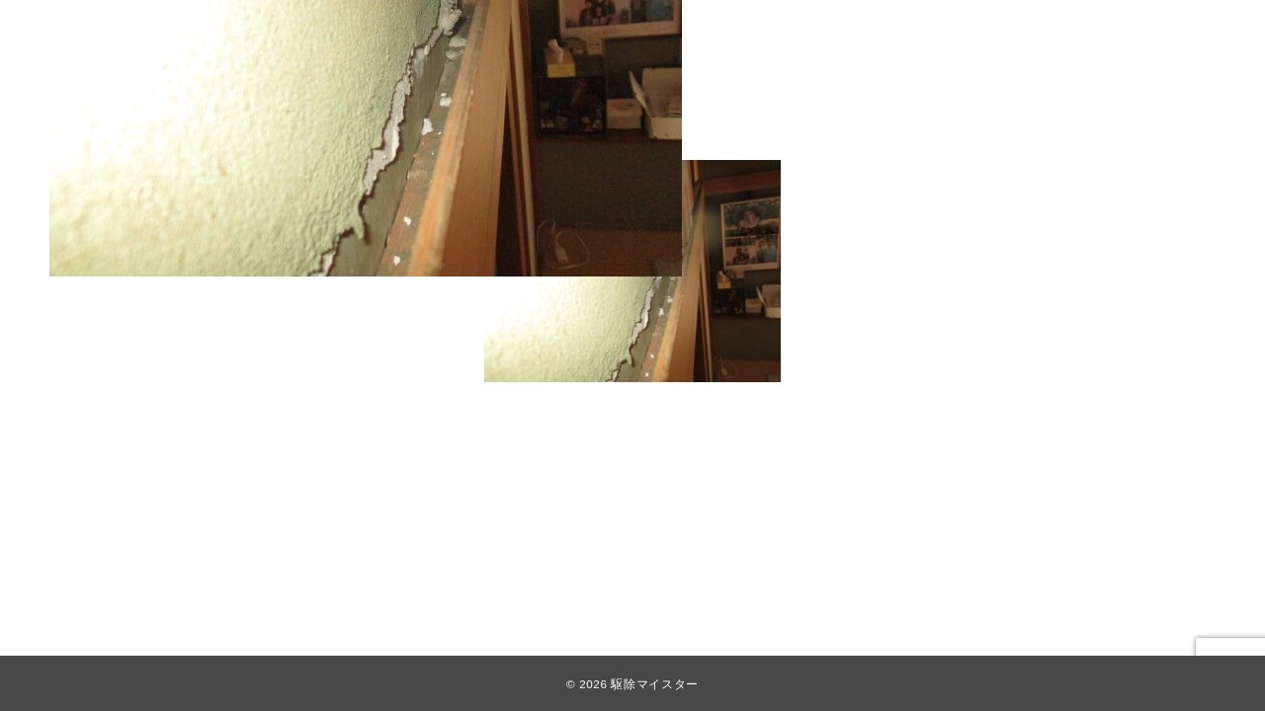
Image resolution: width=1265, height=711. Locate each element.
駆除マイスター (654, 683)
